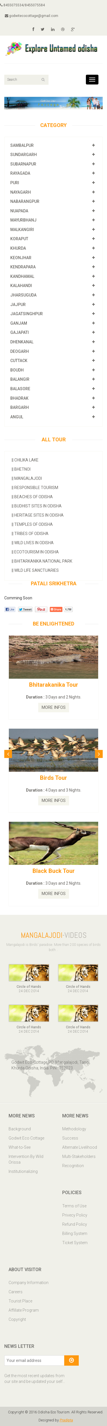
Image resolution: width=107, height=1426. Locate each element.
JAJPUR (18, 304)
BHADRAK (19, 398)
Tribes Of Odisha (30, 533)
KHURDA (18, 248)
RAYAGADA (20, 173)
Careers (16, 1292)
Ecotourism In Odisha (35, 552)
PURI (14, 182)
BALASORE (20, 388)
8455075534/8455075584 (22, 5)
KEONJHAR (20, 257)
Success (70, 1138)
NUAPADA (19, 211)
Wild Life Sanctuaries (35, 570)
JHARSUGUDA (23, 295)
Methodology (74, 1129)
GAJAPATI (19, 332)
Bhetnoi (21, 469)
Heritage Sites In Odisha (38, 515)
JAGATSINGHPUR (26, 313)
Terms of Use (74, 1206)
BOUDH (17, 370)
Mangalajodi (27, 478)
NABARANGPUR (24, 201)
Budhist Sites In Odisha (37, 506)
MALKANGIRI (22, 229)
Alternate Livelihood (79, 1147)
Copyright (17, 1319)
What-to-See (20, 1147)
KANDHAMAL (22, 276)
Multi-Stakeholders (79, 1156)
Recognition (73, 1165)
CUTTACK (18, 360)
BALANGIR (19, 379)
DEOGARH (19, 351)
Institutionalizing (23, 1171)
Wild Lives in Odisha (33, 542)
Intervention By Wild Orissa (26, 1159)
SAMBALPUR (22, 145)
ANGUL (16, 417)
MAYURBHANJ (23, 220)
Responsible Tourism (35, 487)
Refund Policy (74, 1224)
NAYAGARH (20, 192)
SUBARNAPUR (23, 164)
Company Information (29, 1282)
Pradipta (66, 1420)
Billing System (74, 1233)
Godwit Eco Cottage (26, 1138)
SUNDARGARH (23, 154)
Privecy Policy (74, 1215)
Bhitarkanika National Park (42, 561)
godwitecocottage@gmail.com (31, 16)
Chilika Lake (25, 460)
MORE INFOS (54, 707)
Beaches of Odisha (32, 496)
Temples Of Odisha (32, 524)
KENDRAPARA (23, 267)
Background (20, 1129)
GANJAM (18, 323)
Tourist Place (20, 1301)
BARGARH (19, 407)
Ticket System (75, 1242)
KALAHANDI (21, 285)
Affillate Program (24, 1310)
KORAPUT (19, 238)
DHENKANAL (21, 342)
